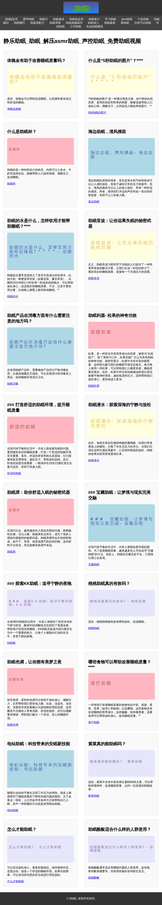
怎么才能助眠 (15, 881)
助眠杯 (11, 183)
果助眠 (125, 22)
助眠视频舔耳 (74, 22)
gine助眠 (126, 19)
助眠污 (43, 19)
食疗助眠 (93, 722)
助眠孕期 (55, 22)
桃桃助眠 (93, 628)
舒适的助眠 (14, 473)
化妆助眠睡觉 (94, 26)
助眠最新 (109, 22)
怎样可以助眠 (142, 22)
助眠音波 (93, 278)
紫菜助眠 (93, 795)
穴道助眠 (143, 19)
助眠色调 (12, 724)
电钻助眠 (12, 810)
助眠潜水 (93, 460)
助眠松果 (93, 385)
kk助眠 (11, 642)
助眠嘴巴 (19, 22)
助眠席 (11, 551)
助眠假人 (93, 22)
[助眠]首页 (11, 19)
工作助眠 (75, 26)
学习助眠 (110, 19)
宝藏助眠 (93, 564)
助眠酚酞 (93, 877)
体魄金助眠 (14, 108)
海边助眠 (93, 201)
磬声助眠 (28, 19)
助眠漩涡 (58, 19)
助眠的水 (12, 296)
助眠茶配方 (37, 22)
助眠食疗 (94, 19)
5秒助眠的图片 (97, 112)
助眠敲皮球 (76, 19)
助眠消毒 (12, 383)
